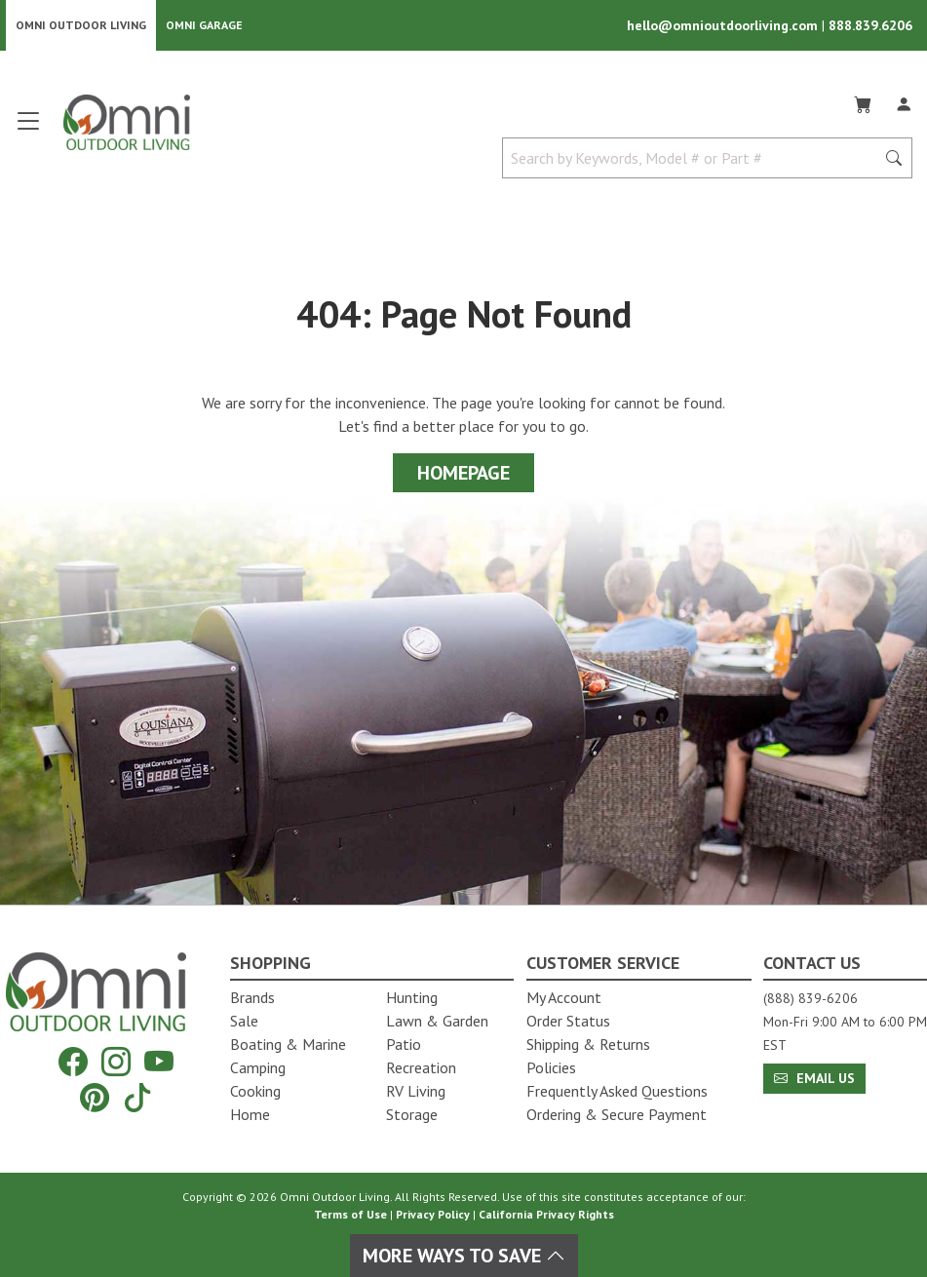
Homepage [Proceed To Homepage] (463, 472)
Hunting (412, 997)
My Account (563, 997)
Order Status (568, 1020)
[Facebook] (73, 1062)
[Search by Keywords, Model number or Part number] (694, 157)
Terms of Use (350, 1214)
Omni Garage (204, 25)
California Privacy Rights (546, 1214)
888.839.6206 (870, 25)
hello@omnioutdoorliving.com (724, 25)
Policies (551, 1067)
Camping (258, 1067)
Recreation (421, 1067)
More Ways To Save (464, 1255)
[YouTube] (159, 1062)
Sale (244, 1020)
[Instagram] (116, 1062)
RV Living (415, 1091)
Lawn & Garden (437, 1020)
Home (250, 1114)
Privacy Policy (433, 1214)
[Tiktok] (137, 1097)
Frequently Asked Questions (617, 1091)
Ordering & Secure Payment (616, 1114)
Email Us (814, 1078)
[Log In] (903, 101)
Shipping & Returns (588, 1044)
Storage (412, 1114)
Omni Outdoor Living (81, 25)
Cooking (255, 1091)
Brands (252, 997)
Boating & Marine (288, 1044)
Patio (403, 1044)
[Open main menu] (28, 129)
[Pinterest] (94, 1097)
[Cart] (862, 101)
